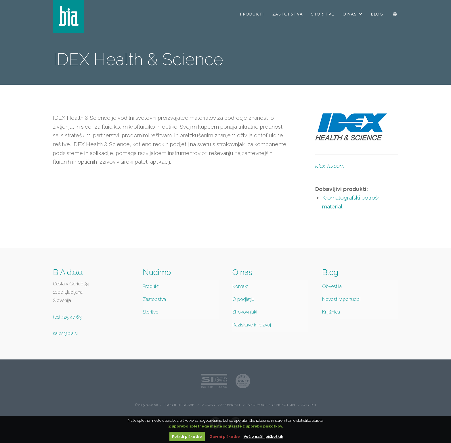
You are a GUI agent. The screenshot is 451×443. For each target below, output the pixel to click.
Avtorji (308, 405)
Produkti (151, 286)
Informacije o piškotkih (270, 405)
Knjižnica (331, 312)
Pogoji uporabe (178, 405)
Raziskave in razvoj (251, 325)
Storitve (150, 312)
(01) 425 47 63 (67, 317)
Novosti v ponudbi (341, 299)
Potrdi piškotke (187, 436)
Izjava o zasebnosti (220, 405)
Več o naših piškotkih (263, 436)
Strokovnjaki (244, 312)
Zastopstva (154, 299)
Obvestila (332, 286)
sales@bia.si (65, 333)
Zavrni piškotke (225, 436)
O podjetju (243, 299)
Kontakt (240, 286)
